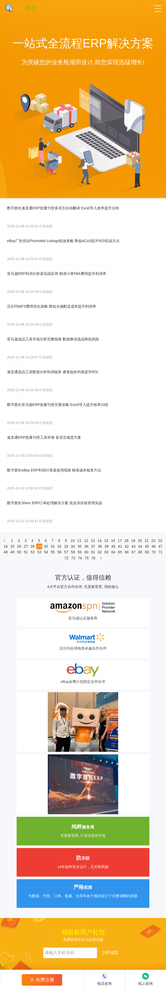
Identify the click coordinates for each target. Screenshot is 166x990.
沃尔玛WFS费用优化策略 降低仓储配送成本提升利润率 (51, 306)
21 (147, 541)
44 (140, 546)
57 (66, 552)
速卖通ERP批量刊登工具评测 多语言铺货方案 (44, 437)
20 (140, 541)
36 (86, 546)
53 (39, 552)
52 (33, 552)
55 (53, 552)
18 (126, 541)
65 (120, 552)
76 (93, 558)
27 (26, 546)
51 (26, 552)
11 (79, 541)
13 (93, 541)
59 (80, 552)
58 (73, 552)
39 (106, 546)
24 (6, 546)
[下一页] (101, 559)
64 (113, 552)
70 (154, 552)
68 (140, 552)
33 (66, 546)
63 (106, 552)
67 (133, 552)
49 (12, 552)
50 (19, 552)
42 (127, 546)
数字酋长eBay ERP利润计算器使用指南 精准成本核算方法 (54, 470)
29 (39, 546)
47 (160, 546)
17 (120, 541)
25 (12, 546)
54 (46, 552)
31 (53, 546)
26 (19, 546)
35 (80, 546)
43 (133, 546)
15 (106, 541)
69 (147, 552)
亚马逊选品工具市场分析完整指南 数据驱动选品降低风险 (53, 339)
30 (46, 546)
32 (59, 546)
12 (86, 541)
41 (120, 546)
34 (73, 546)
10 (73, 541)
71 (160, 552)
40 (113, 546)
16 (113, 541)
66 (127, 552)
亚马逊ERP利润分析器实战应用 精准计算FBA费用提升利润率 (56, 273)
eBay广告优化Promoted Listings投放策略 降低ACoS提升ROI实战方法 (63, 241)
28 (33, 546)
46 (154, 546)
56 (59, 552)
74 (80, 558)
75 (87, 558)
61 (93, 552)
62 (100, 552)
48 (6, 552)
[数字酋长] (20, 8)
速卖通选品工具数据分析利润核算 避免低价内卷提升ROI (52, 372)
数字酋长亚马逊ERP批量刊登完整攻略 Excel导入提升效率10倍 (57, 405)
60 (86, 552)
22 (153, 541)
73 (73, 558)
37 (93, 546)
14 (99, 541)
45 (147, 546)
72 (66, 558)
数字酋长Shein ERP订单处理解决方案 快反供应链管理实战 (54, 503)
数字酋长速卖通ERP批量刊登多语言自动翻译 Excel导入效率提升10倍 (63, 208)
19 (133, 541)
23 (160, 541)
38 (100, 546)
